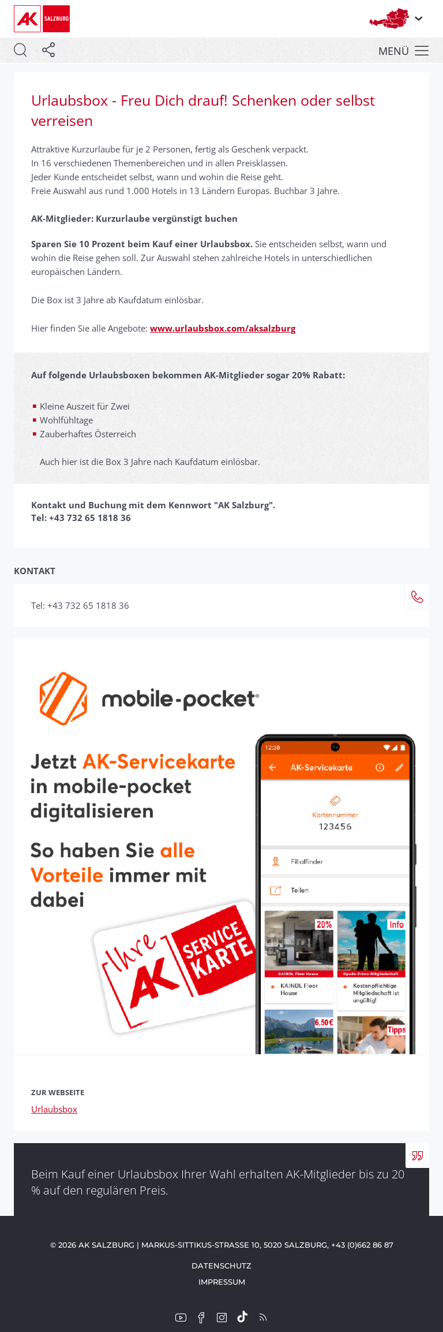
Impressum (221, 1281)
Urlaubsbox (54, 1109)
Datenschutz (221, 1265)
